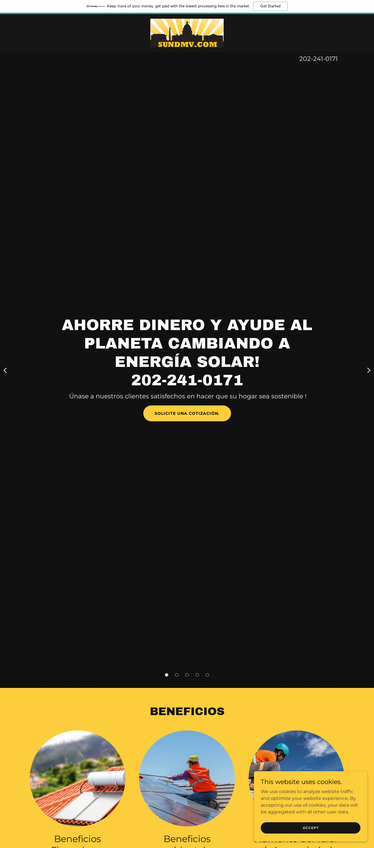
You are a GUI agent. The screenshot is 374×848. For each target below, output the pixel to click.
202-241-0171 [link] (318, 59)
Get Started (270, 6)
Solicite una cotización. (187, 413)
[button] (166, 675)
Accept (311, 828)
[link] (187, 32)
